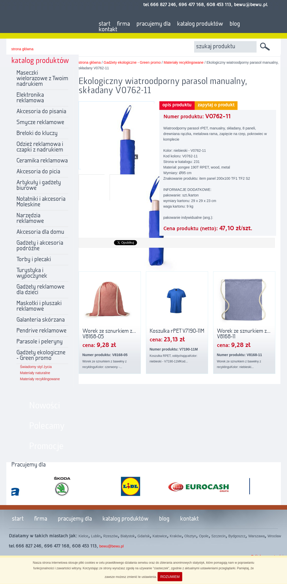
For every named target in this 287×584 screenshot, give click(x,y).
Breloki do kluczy (37, 133)
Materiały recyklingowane (40, 379)
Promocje (46, 446)
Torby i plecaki (33, 260)
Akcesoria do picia (38, 172)
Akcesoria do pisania (41, 112)
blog (235, 24)
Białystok (128, 536)
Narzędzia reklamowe (30, 218)
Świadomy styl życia (36, 367)
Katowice (160, 536)
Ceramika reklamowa (42, 161)
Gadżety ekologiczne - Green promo (40, 355)
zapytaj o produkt (216, 105)
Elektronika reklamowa (30, 98)
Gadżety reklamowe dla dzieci (40, 290)
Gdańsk (144, 536)
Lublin (95, 536)
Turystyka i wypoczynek (31, 273)
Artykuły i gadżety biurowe (38, 185)
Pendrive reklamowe (41, 331)
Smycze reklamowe (40, 123)
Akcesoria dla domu (40, 232)
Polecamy (47, 426)
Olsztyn (190, 536)
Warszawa (256, 536)
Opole (203, 536)
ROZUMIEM (170, 577)
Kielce (83, 536)
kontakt (108, 30)
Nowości (44, 405)
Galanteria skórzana (40, 320)
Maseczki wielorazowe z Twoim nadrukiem (42, 78)
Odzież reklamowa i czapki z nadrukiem (39, 147)
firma (123, 24)
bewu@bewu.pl (111, 546)
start (104, 24)
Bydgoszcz (237, 536)
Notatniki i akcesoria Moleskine (40, 202)
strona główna (22, 49)
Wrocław (274, 536)
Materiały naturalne (35, 373)
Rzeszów (110, 536)
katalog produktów (200, 24)
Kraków (176, 536)
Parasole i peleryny (39, 342)
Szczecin (218, 536)
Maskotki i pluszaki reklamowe (39, 306)
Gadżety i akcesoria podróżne (39, 246)
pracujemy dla (154, 24)
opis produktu (177, 105)
